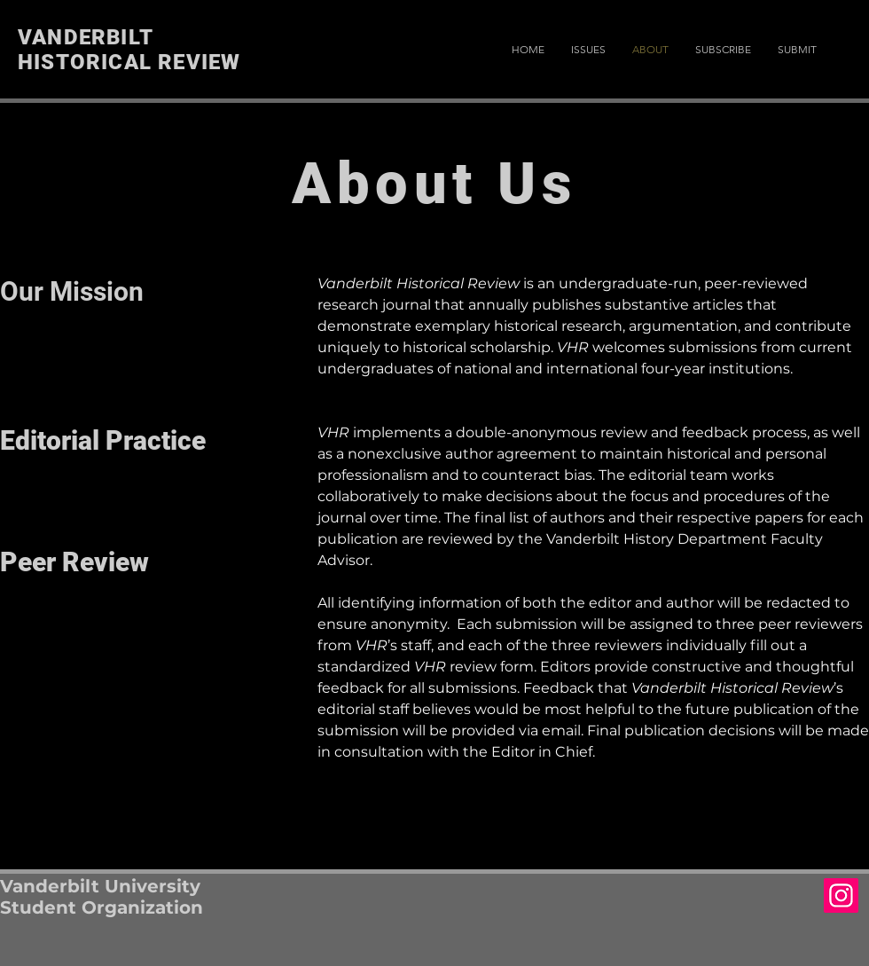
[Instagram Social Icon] (841, 895)
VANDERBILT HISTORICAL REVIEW (129, 50)
